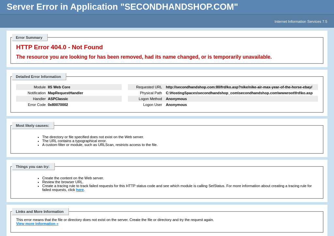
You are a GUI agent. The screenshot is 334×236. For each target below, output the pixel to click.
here (80, 190)
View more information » (37, 224)
